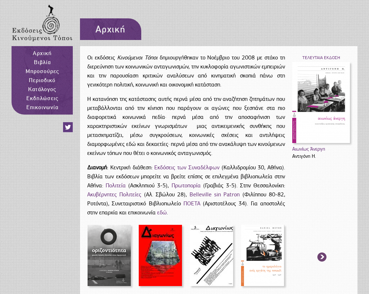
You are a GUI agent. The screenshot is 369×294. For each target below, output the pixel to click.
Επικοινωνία (42, 107)
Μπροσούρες (42, 71)
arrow (322, 257)
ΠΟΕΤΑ (191, 203)
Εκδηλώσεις (42, 98)
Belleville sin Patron (215, 194)
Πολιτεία (117, 185)
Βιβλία (42, 62)
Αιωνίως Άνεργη (308, 149)
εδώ (162, 212)
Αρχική (42, 53)
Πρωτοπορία (186, 185)
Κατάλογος (42, 89)
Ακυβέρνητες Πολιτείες (114, 194)
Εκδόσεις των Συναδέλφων (186, 167)
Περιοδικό (42, 80)
